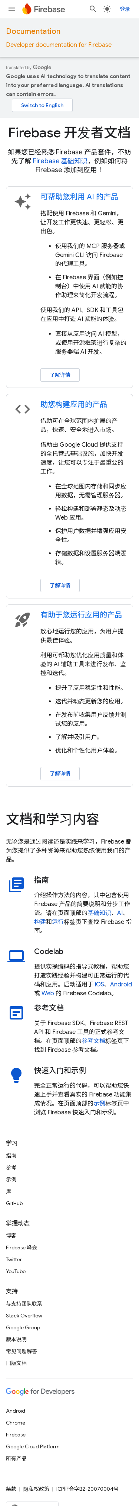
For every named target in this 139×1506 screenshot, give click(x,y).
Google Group (23, 1327)
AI (120, 913)
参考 (11, 1167)
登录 (125, 9)
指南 (11, 1155)
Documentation (33, 31)
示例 (99, 1103)
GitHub (14, 1203)
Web (48, 993)
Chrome (15, 1422)
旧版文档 (16, 1363)
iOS (99, 984)
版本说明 (16, 1339)
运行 (58, 922)
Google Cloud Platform (33, 1446)
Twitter (14, 1259)
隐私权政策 (36, 1489)
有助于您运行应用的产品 (81, 615)
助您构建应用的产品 (73, 404)
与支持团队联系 (24, 1303)
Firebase (16, 1434)
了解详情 (60, 375)
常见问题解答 (21, 1351)
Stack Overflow (24, 1315)
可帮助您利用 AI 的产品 (79, 197)
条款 (11, 1489)
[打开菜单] (11, 9)
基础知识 (99, 913)
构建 (40, 922)
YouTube (16, 1271)
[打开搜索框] (93, 8)
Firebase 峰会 (21, 1247)
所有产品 (16, 1458)
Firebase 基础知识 (60, 161)
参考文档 (93, 1041)
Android (121, 984)
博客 (11, 1235)
